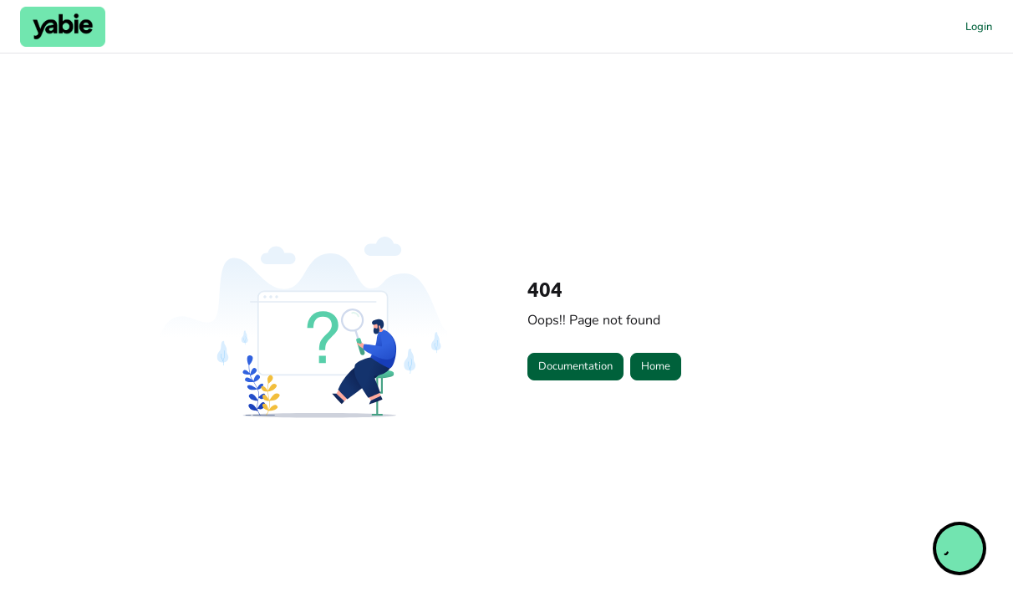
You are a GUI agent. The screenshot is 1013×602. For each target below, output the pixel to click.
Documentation (575, 366)
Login (978, 26)
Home (655, 366)
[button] (62, 27)
